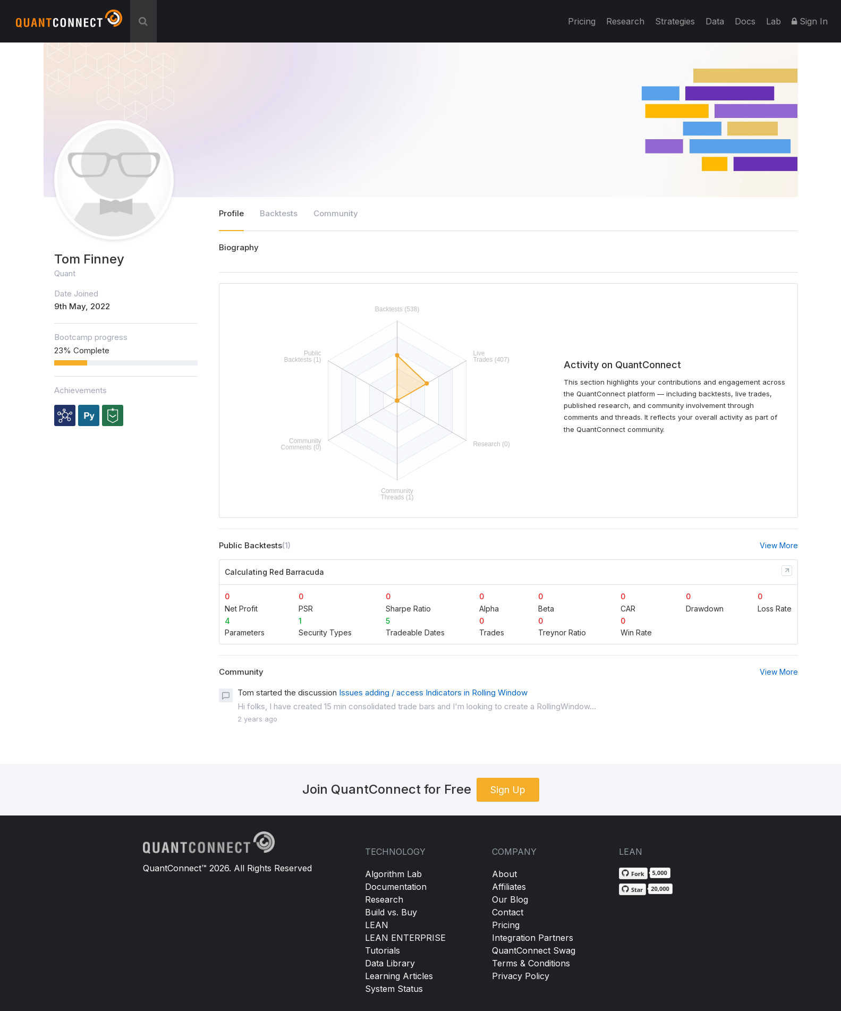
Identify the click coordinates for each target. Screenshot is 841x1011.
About (504, 874)
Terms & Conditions (531, 963)
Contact (507, 912)
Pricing (582, 21)
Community (335, 213)
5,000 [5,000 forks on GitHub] (659, 873)
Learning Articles (399, 976)
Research (625, 21)
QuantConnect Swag (533, 950)
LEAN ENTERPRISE (405, 937)
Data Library (390, 963)
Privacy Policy (520, 976)
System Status (394, 988)
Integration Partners (532, 937)
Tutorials (382, 950)
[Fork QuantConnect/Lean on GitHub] (633, 873)
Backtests (279, 213)
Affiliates (509, 886)
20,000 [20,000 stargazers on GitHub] (660, 889)
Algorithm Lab (393, 874)
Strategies (675, 21)
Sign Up (507, 789)
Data (715, 21)
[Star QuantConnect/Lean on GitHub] (632, 889)
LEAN (376, 925)
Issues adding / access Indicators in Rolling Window (433, 692)
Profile (231, 213)
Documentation (396, 886)
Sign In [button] (810, 21)
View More (779, 545)
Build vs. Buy (391, 912)
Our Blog (510, 899)
